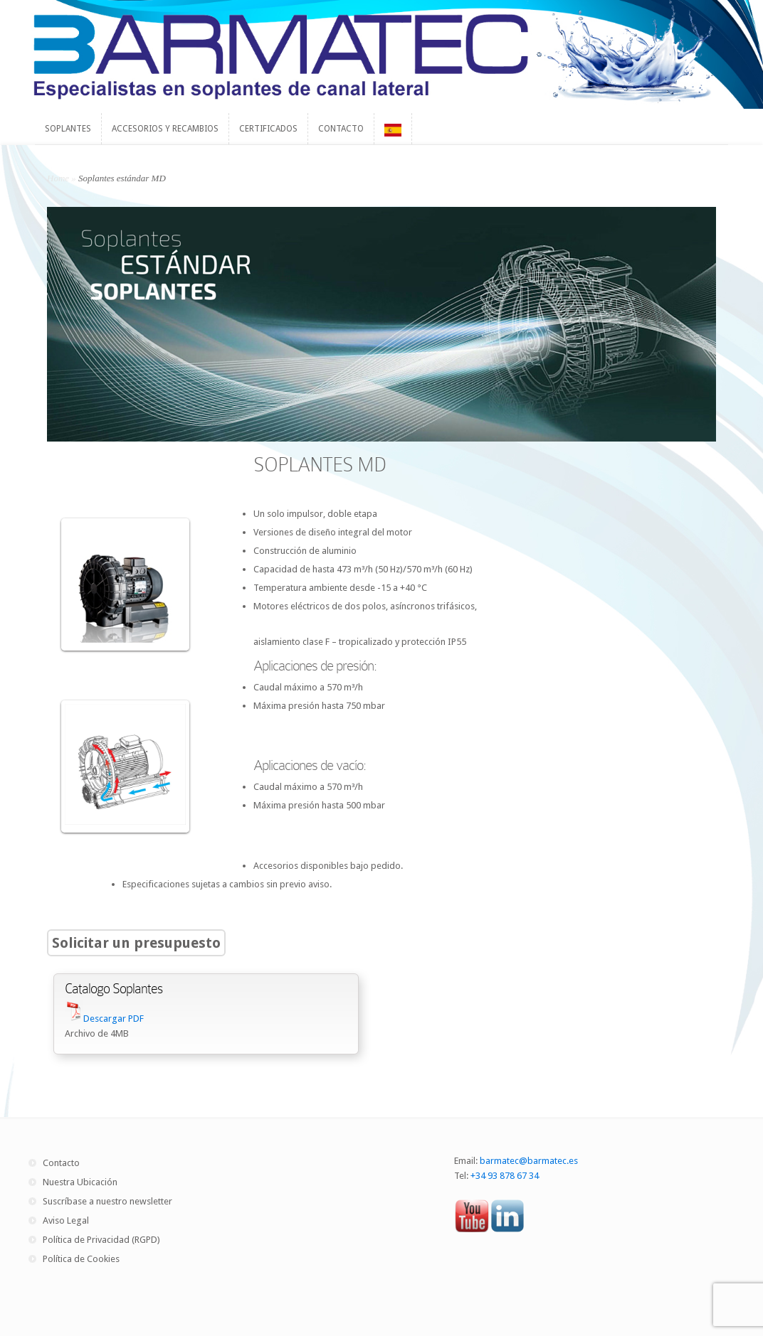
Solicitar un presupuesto (136, 942)
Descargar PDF (113, 1018)
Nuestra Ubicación (80, 1182)
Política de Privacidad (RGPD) (101, 1239)
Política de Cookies (81, 1259)
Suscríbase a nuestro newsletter (107, 1201)
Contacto (61, 1163)
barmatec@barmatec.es (529, 1160)
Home (58, 178)
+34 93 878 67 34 (504, 1175)
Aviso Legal (66, 1220)
